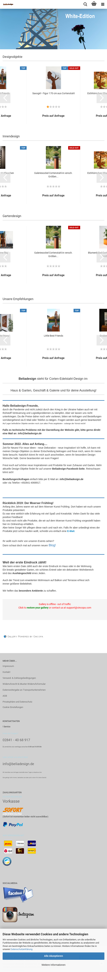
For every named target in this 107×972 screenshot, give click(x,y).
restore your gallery (37, 607)
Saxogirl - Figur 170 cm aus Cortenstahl (53, 93)
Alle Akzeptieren (53, 956)
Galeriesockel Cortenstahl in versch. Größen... (53, 175)
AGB (5, 695)
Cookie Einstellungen (13, 707)
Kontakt (6, 672)
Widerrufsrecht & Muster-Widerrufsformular (24, 684)
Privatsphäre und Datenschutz (17, 701)
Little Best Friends (53, 335)
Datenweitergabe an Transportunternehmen (24, 690)
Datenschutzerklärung (21, 949)
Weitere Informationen (53, 964)
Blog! (52, 545)
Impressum (8, 666)
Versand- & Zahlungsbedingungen (19, 678)
